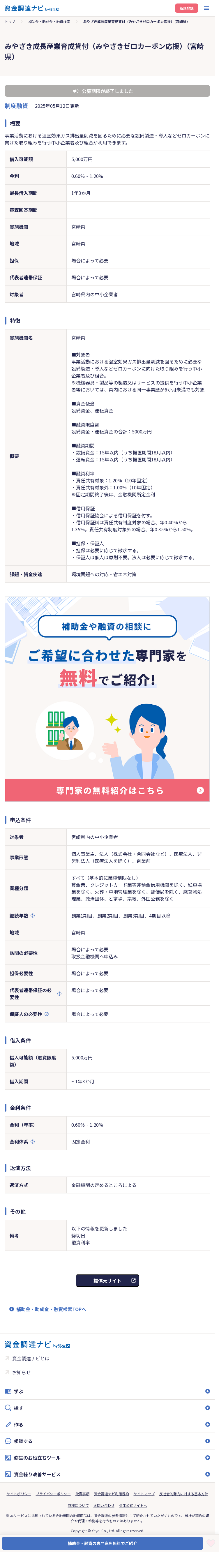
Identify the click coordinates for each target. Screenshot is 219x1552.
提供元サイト (107, 1280)
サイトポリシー (19, 1493)
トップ (10, 21)
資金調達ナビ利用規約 (111, 1493)
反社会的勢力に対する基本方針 (183, 1493)
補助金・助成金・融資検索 (49, 21)
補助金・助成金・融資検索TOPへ (51, 1309)
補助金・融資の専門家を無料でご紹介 (102, 1543)
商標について (78, 1505)
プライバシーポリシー (53, 1493)
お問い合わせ (103, 1505)
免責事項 (82, 1493)
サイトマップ (144, 1493)
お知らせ (21, 1372)
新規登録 (187, 8)
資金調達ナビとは (31, 1358)
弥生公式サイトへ (133, 1505)
